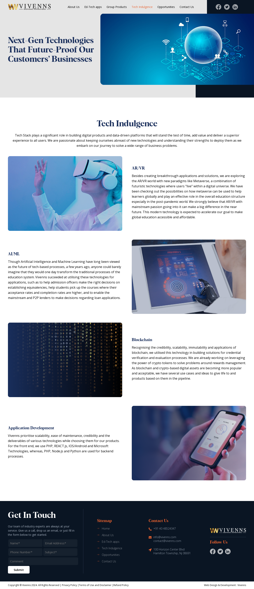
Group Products (117, 7)
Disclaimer (106, 585)
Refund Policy (121, 585)
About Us (74, 7)
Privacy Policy (69, 585)
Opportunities (166, 7)
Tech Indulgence (142, 7)
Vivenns (242, 585)
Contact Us (187, 7)
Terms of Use (86, 585)
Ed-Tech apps (93, 7)
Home (106, 528)
